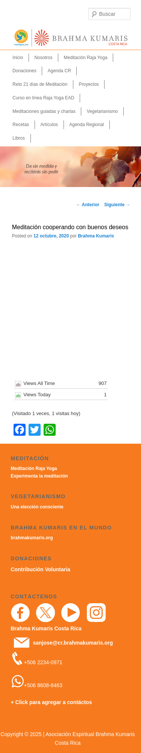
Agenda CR (59, 70)
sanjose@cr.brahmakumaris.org (73, 643)
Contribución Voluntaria (40, 569)
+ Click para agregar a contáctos (51, 702)
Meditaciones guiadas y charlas (43, 111)
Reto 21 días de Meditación (39, 84)
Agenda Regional (86, 124)
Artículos (49, 124)
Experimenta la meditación (39, 476)
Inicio (17, 57)
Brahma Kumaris (96, 236)
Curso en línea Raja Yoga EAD (43, 97)
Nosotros (43, 57)
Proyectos (89, 84)
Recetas (20, 124)
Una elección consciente (37, 507)
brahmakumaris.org (32, 537)
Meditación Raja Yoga (86, 57)
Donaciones (24, 70)
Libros (18, 138)
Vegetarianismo (102, 111)
